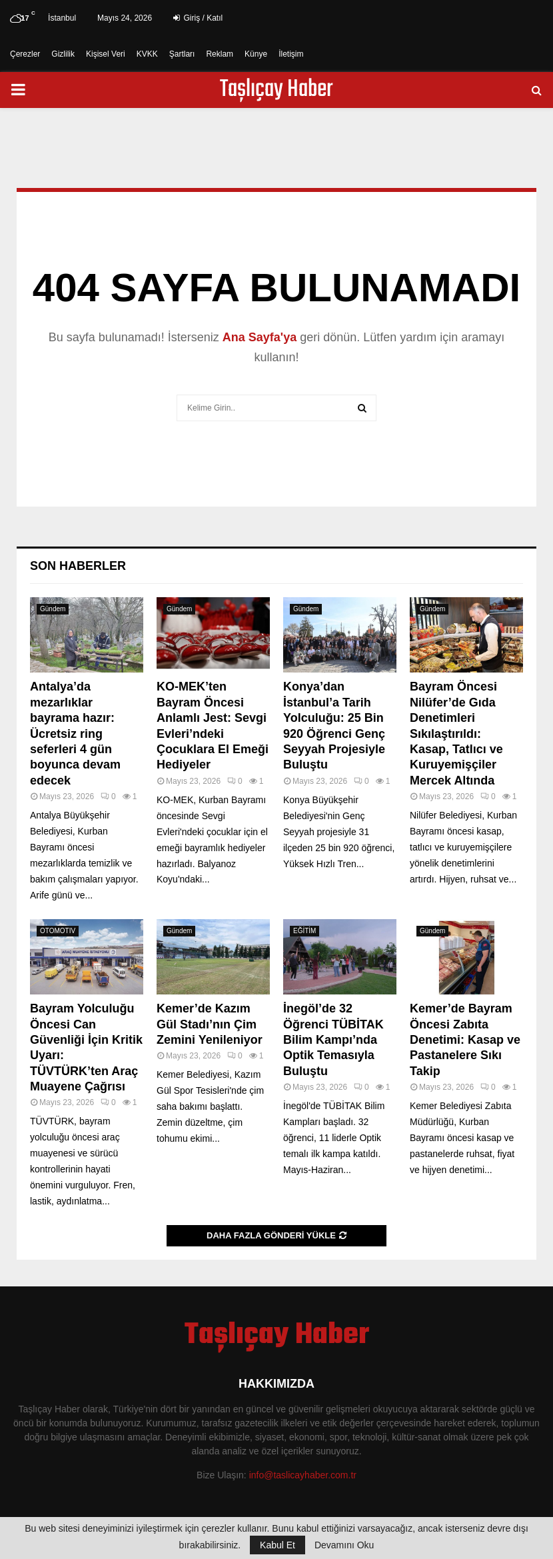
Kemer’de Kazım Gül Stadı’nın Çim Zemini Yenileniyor (210, 1024)
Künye (256, 54)
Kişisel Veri (105, 54)
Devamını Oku (344, 1545)
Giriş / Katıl (198, 18)
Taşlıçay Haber (276, 90)
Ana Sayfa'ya (259, 337)
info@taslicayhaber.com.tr (302, 1475)
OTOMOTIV (57, 930)
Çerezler (25, 54)
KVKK (147, 54)
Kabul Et (277, 1545)
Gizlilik (63, 54)
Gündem (52, 609)
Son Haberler (78, 566)
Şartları (182, 54)
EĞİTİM (304, 930)
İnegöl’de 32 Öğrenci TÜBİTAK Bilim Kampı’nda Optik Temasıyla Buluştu (333, 1040)
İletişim (290, 54)
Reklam (219, 54)
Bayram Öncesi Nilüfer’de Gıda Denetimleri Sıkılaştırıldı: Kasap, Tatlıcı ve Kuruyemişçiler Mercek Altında (456, 733)
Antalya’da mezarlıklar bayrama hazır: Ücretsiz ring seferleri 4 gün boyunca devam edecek (75, 733)
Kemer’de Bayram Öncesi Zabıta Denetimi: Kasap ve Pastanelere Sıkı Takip (465, 1040)
